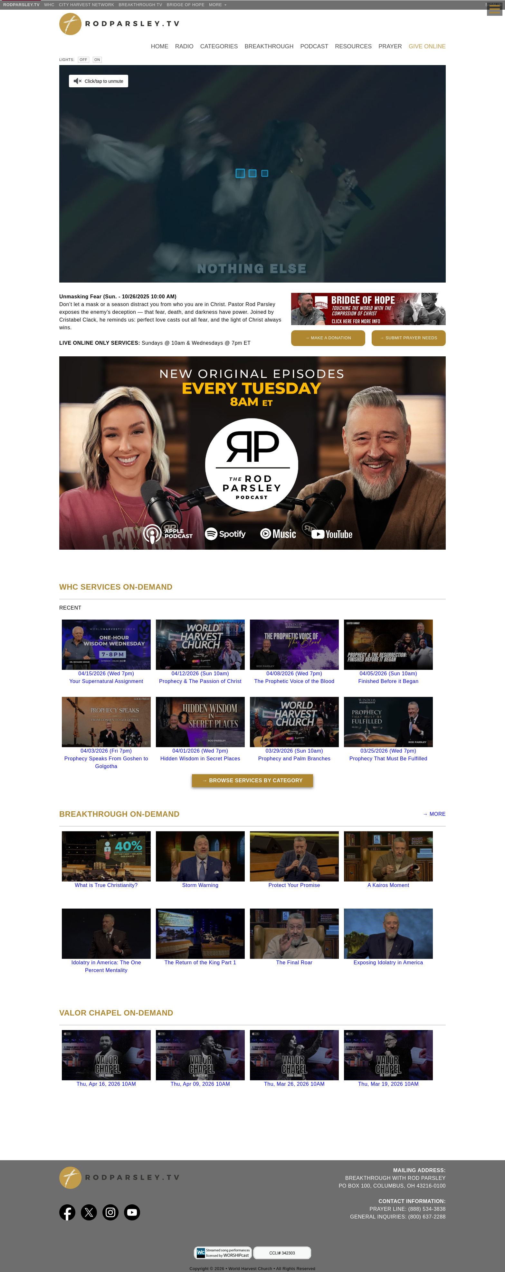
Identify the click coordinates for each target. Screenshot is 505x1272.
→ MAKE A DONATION (328, 337)
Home (159, 46)
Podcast (314, 46)
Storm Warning (200, 885)
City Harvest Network (86, 4)
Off (83, 60)
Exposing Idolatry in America (388, 962)
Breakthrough (268, 46)
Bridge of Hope (186, 4)
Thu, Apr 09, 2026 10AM (200, 1084)
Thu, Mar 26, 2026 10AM (294, 1084)
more (218, 4)
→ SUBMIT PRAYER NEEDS (408, 337)
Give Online (427, 46)
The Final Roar (294, 962)
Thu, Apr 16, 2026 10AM (106, 1084)
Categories (219, 46)
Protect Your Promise (294, 885)
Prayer (390, 46)
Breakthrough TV (140, 4)
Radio (184, 46)
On (97, 60)
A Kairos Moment (388, 885)
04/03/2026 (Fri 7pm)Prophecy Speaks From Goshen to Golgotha (106, 758)
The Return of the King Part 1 (200, 962)
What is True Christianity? (106, 885)
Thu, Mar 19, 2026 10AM (388, 1084)
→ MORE (434, 814)
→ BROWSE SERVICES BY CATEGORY (252, 780)
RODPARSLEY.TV (21, 4)
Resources (353, 46)
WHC (49, 4)
